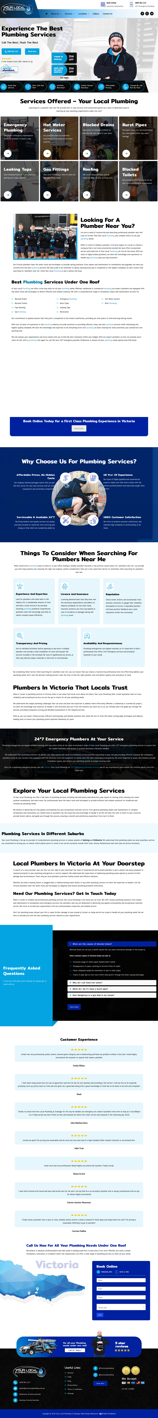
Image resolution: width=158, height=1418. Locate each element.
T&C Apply (64, 78)
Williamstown (105, 843)
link (8, 153)
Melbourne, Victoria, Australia (30, 1394)
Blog (69, 1381)
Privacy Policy (72, 1385)
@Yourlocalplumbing (106, 1368)
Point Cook (88, 843)
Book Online (111, 3)
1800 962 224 (140, 3)
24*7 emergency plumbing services (85, 767)
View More (74, 1007)
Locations (83, 13)
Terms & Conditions (74, 1389)
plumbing (84, 239)
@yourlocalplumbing (106, 1375)
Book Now (33, 51)
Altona (96, 843)
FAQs (69, 1377)
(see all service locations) (129, 843)
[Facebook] (142, 13)
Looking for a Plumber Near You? (109, 222)
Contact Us (107, 14)
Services (70, 13)
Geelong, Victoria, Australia (29, 1400)
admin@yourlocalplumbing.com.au (32, 1388)
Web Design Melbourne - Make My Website (98, 1414)
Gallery (96, 14)
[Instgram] (147, 13)
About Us (56, 13)
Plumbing (110, 236)
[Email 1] (152, 13)
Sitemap (70, 1393)
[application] (60, 13)
